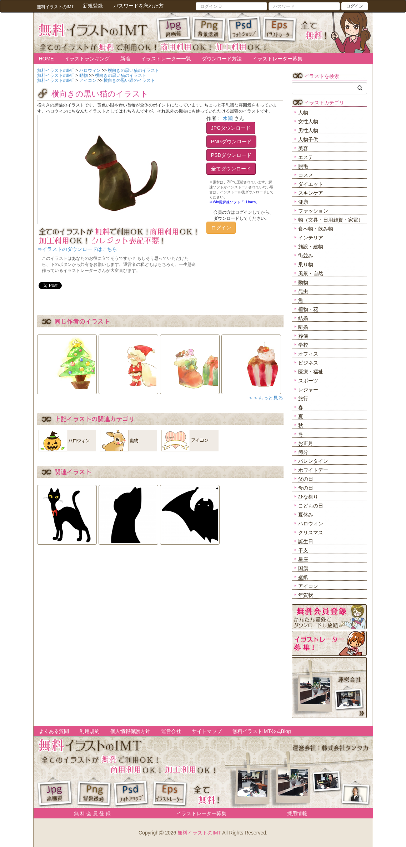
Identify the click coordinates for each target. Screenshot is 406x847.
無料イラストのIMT (199, 833)
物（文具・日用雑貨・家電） (330, 220)
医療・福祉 (310, 372)
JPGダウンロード (231, 128)
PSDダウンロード (231, 155)
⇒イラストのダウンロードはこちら (77, 249)
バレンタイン (313, 461)
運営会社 (171, 731)
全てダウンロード (231, 169)
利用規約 (90, 731)
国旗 (303, 568)
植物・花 (308, 309)
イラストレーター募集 (277, 58)
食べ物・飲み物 (315, 229)
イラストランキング (87, 58)
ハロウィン (310, 523)
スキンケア (310, 193)
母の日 (305, 488)
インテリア (310, 238)
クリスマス (310, 532)
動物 (303, 282)
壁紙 (303, 577)
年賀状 (305, 595)
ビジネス (308, 363)
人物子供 (308, 139)
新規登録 (93, 6)
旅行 (303, 398)
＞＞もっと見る (265, 398)
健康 (303, 202)
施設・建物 (310, 246)
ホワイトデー (313, 470)
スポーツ (308, 380)
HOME (46, 58)
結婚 (303, 318)
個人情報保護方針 (130, 731)
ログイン (354, 6)
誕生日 (305, 541)
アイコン (308, 586)
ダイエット (310, 184)
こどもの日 (310, 506)
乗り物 (305, 264)
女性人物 (308, 121)
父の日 (305, 479)
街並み (305, 255)
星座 (303, 559)
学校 (303, 345)
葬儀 (303, 336)
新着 (125, 58)
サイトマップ (207, 731)
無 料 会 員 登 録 (90, 813)
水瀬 (228, 118)
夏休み (305, 514)
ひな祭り (308, 497)
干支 (303, 550)
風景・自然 (310, 273)
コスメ (305, 175)
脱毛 (303, 166)
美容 (303, 148)
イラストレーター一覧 (166, 58)
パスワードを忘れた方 (139, 6)
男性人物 (308, 130)
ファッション (313, 211)
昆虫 (303, 291)
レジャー (308, 389)
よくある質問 (54, 731)
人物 (303, 112)
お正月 (305, 443)
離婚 (303, 327)
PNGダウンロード (231, 141)
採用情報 (297, 813)
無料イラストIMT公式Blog (261, 731)
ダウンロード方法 (222, 58)
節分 (303, 452)
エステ (305, 157)
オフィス (308, 354)
